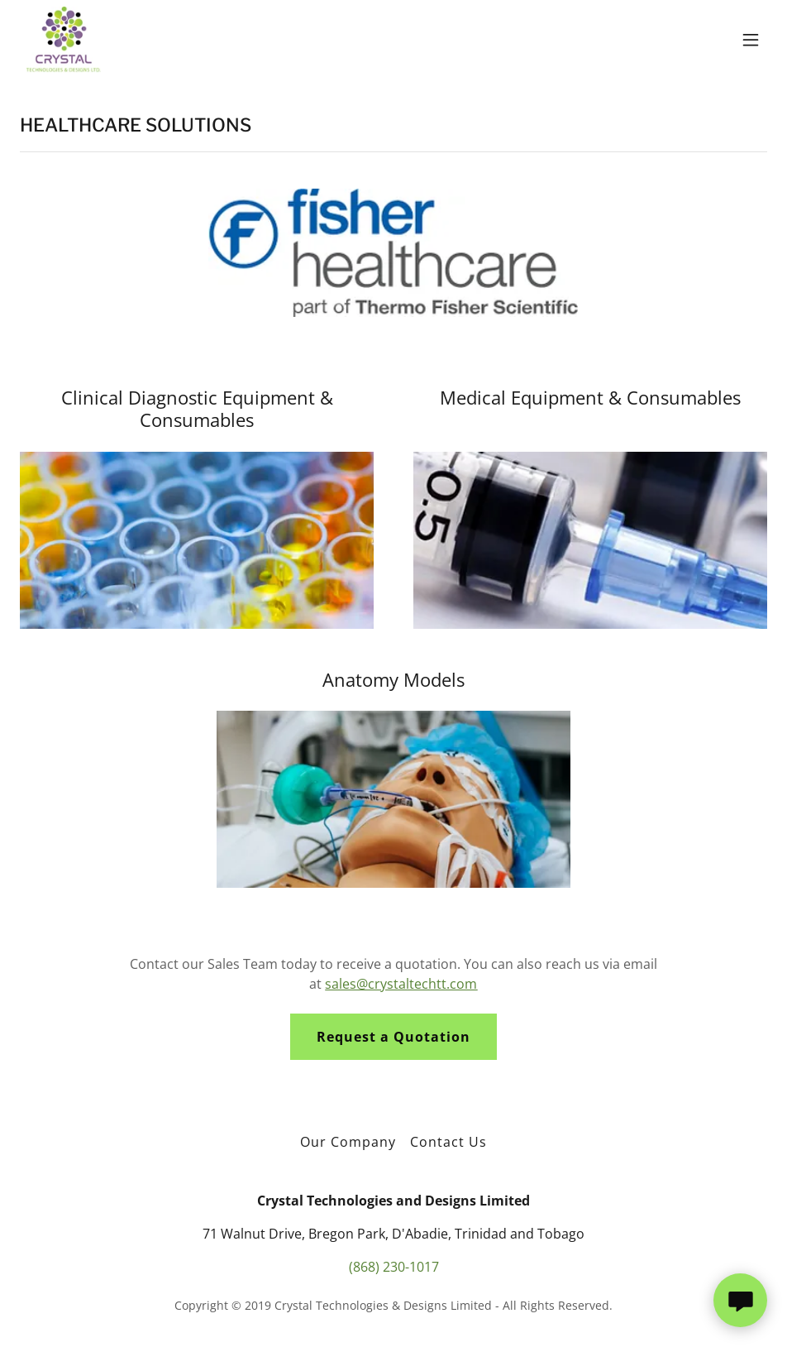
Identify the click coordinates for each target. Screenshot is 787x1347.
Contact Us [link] (448, 1142)
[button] (750, 39)
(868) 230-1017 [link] (394, 1267)
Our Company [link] (348, 1142)
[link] (63, 40)
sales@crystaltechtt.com (401, 984)
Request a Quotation (393, 1037)
